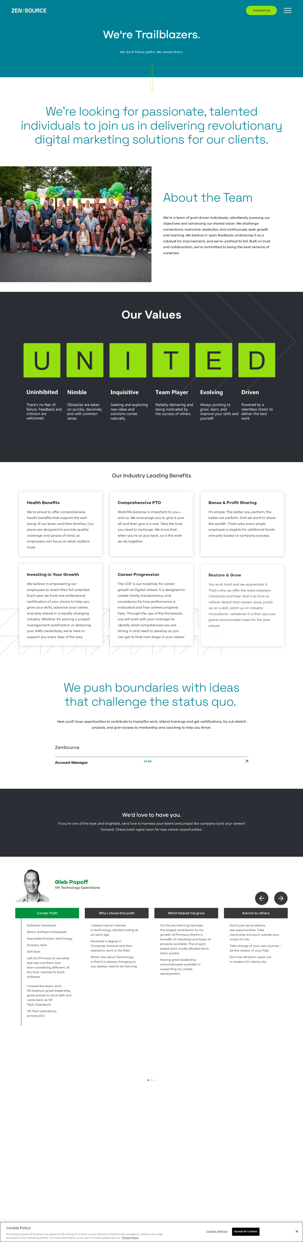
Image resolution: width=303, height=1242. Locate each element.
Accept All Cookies (245, 1231)
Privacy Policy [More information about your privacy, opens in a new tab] (130, 1238)
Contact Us (261, 10)
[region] (151, 1232)
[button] (261, 898)
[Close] (297, 1231)
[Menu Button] (287, 10)
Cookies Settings (216, 1231)
